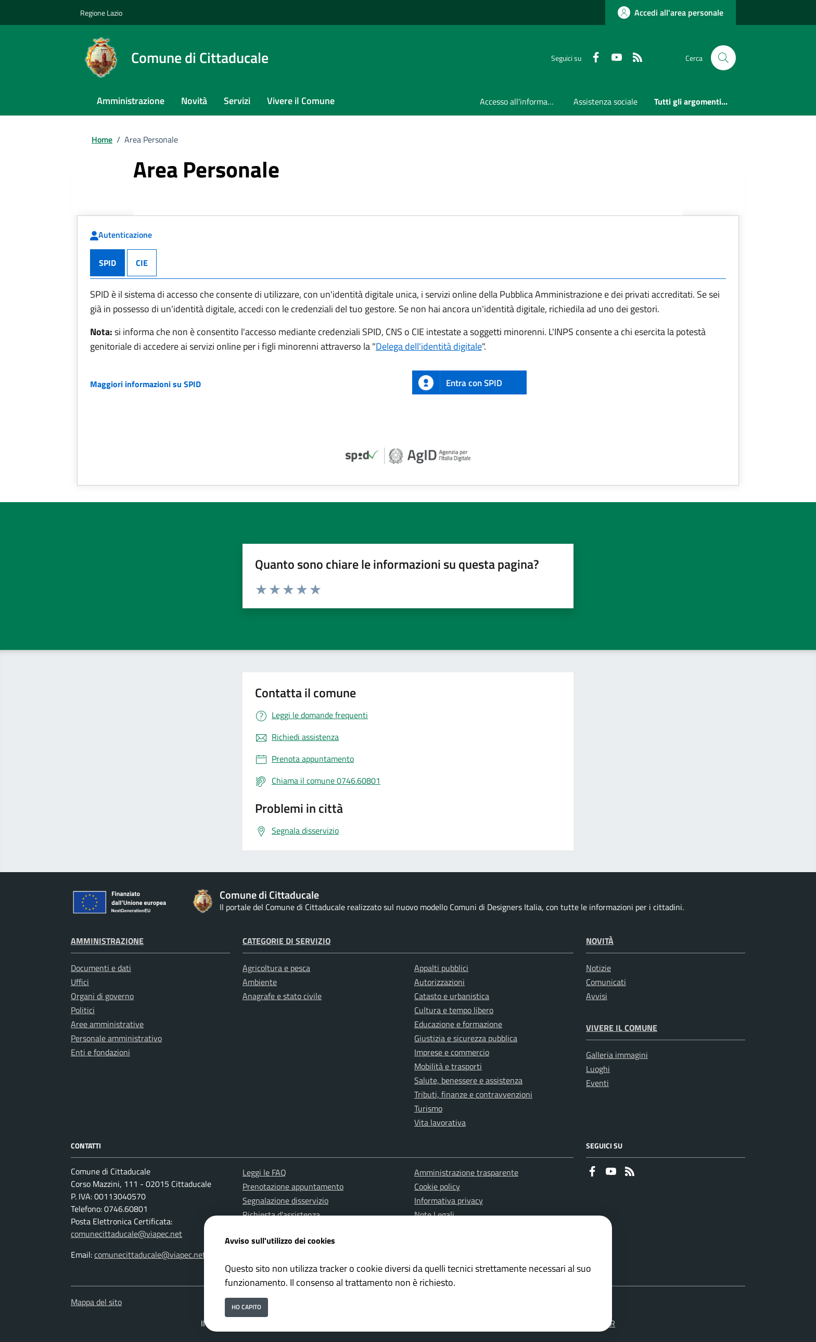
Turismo (428, 1108)
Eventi (597, 1083)
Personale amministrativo (116, 1038)
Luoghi (598, 1069)
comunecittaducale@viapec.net (126, 1234)
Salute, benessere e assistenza (468, 1080)
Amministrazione (107, 941)
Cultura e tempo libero (453, 1010)
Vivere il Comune (621, 1027)
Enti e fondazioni (100, 1052)
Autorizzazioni (439, 982)
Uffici (80, 982)
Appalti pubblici (441, 968)
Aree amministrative (107, 1024)
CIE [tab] (142, 263)
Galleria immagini (617, 1055)
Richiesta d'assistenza (281, 1214)
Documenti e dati (101, 968)
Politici (83, 1010)
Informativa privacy (448, 1200)
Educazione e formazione (458, 1024)
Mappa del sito (96, 1302)
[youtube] (612, 58)
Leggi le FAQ (264, 1172)
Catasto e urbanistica (451, 996)
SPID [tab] (107, 263)
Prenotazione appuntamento (293, 1186)
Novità (600, 941)
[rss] (633, 58)
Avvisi (596, 996)
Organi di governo (102, 996)
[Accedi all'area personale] (670, 12)
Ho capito (246, 1307)
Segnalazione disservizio (285, 1200)
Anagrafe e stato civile (282, 996)
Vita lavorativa (440, 1122)
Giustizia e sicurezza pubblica (465, 1038)
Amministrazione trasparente (466, 1172)
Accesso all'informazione (522, 101)
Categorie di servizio (286, 941)
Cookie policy (437, 1186)
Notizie (598, 968)
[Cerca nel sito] (723, 57)
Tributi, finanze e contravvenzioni (473, 1094)
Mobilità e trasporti (448, 1066)
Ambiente (260, 982)
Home (102, 139)
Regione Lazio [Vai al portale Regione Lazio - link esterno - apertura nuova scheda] (101, 12)
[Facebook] (591, 58)
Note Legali (434, 1214)
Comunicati (606, 982)
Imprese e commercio (451, 1052)
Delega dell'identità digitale (429, 346)
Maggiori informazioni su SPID (145, 384)
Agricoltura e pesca (276, 968)
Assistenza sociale (605, 101)
